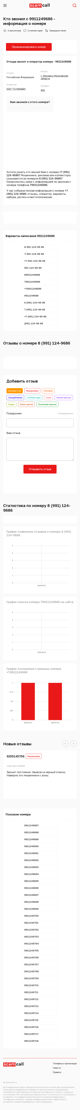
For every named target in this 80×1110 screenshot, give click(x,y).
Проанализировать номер (29, 46)
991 (43, 90)
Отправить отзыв (40, 469)
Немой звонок (63, 397)
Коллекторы (34, 397)
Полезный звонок (47, 404)
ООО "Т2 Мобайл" (16, 88)
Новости (57, 1068)
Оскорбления (15, 397)
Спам (48, 397)
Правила (57, 1072)
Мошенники (32, 390)
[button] (65, 743)
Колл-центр (26, 404)
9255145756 (15, 756)
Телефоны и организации (65, 1063)
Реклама (48, 390)
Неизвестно (14, 390)
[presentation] (40, 483)
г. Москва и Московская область (54, 77)
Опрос (11, 404)
